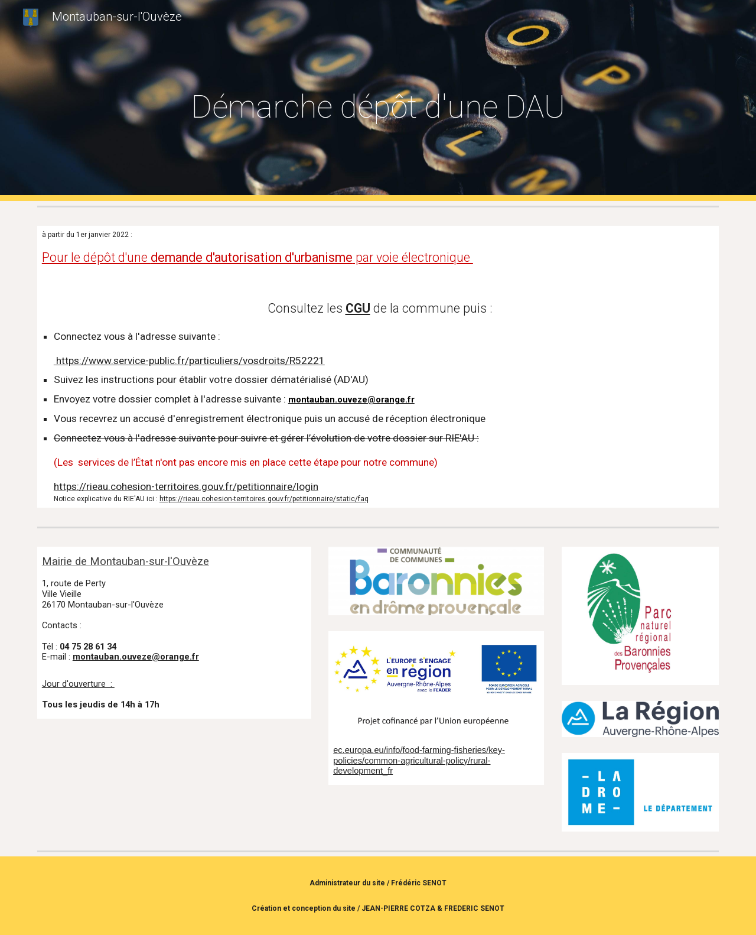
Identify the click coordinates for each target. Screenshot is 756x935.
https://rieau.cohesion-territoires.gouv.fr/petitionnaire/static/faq (264, 499)
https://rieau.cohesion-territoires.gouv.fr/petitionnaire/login (186, 486)
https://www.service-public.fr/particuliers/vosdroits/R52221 (189, 360)
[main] (378, 101)
